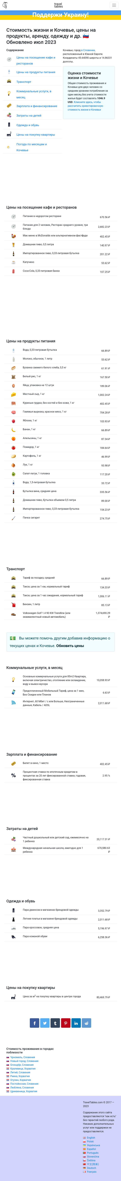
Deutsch (89, 1167)
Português (91, 1152)
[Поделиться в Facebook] (34, 1023)
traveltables (58, 5)
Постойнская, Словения (24, 1083)
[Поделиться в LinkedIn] (76, 1023)
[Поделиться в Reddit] (86, 1023)
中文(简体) (91, 1164)
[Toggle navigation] (114, 5)
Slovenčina (91, 1156)
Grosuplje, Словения (21, 1064)
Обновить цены (70, 646)
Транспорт (23, 82)
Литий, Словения (20, 1072)
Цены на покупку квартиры (35, 134)
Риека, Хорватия (20, 1076)
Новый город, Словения (24, 1061)
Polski (88, 1141)
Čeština (89, 1160)
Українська (91, 1145)
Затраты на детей (28, 115)
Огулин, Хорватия (20, 1079)
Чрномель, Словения (22, 1057)
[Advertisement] (60, 182)
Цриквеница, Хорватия (23, 1091)
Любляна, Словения (22, 1087)
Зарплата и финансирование (36, 106)
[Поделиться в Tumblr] (55, 1023)
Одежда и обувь (27, 125)
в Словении (88, 50)
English (89, 1137)
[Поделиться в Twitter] (45, 1023)
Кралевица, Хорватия (22, 1068)
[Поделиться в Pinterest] (65, 1023)
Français (89, 1171)
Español (89, 1149)
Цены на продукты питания (35, 72)
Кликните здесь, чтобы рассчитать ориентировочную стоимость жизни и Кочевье (85, 106)
